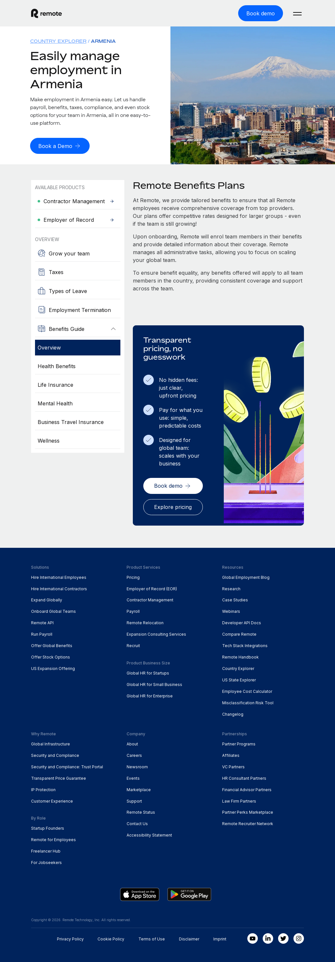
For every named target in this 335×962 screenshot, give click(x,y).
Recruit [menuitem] (133, 644)
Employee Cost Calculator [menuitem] (247, 690)
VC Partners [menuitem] (233, 765)
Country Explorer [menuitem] (58, 40)
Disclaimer (189, 937)
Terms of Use (151, 937)
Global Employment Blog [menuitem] (246, 576)
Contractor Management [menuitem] (150, 598)
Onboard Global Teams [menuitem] (53, 610)
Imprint (219, 937)
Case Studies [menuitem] (235, 598)
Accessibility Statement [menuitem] (149, 833)
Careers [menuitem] (134, 754)
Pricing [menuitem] (133, 576)
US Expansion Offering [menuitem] (53, 667)
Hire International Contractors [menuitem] (59, 587)
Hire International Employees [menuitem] (58, 576)
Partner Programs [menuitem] (239, 742)
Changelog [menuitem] (232, 712)
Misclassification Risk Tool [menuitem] (247, 701)
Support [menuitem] (134, 799)
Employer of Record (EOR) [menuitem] (152, 587)
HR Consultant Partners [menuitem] (244, 776)
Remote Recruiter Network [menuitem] (247, 822)
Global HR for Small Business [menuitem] (154, 683)
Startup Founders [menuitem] (47, 826)
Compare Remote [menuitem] (239, 632)
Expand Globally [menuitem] (46, 598)
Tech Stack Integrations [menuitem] (245, 644)
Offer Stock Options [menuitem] (50, 655)
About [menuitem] (132, 742)
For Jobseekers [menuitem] (46, 861)
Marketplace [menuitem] (139, 788)
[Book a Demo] (60, 145)
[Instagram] (298, 937)
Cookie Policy (110, 937)
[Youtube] (252, 937)
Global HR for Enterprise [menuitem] (150, 694)
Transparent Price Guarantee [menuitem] (58, 776)
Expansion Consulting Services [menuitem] (156, 632)
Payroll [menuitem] (133, 610)
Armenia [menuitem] (103, 40)
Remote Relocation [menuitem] (145, 621)
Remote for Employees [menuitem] (53, 838)
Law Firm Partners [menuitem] (239, 799)
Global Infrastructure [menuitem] (50, 742)
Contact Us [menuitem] (137, 822)
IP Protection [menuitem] (43, 788)
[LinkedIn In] (268, 937)
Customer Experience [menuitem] (52, 799)
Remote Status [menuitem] (141, 810)
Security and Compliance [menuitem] (55, 754)
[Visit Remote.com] (46, 16)
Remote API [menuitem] (42, 621)
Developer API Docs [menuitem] (241, 621)
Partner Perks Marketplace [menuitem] (247, 810)
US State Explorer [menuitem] (239, 678)
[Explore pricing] (173, 506)
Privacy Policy (70, 937)
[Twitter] (283, 937)
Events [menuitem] (133, 776)
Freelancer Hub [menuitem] (46, 849)
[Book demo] (260, 13)
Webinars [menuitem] (231, 610)
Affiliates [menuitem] (230, 754)
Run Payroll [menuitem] (41, 632)
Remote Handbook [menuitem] (240, 655)
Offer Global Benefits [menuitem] (51, 644)
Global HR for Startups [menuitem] (148, 671)
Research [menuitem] (231, 587)
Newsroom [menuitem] (137, 765)
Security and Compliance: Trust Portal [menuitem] (67, 765)
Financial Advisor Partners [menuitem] (247, 788)
